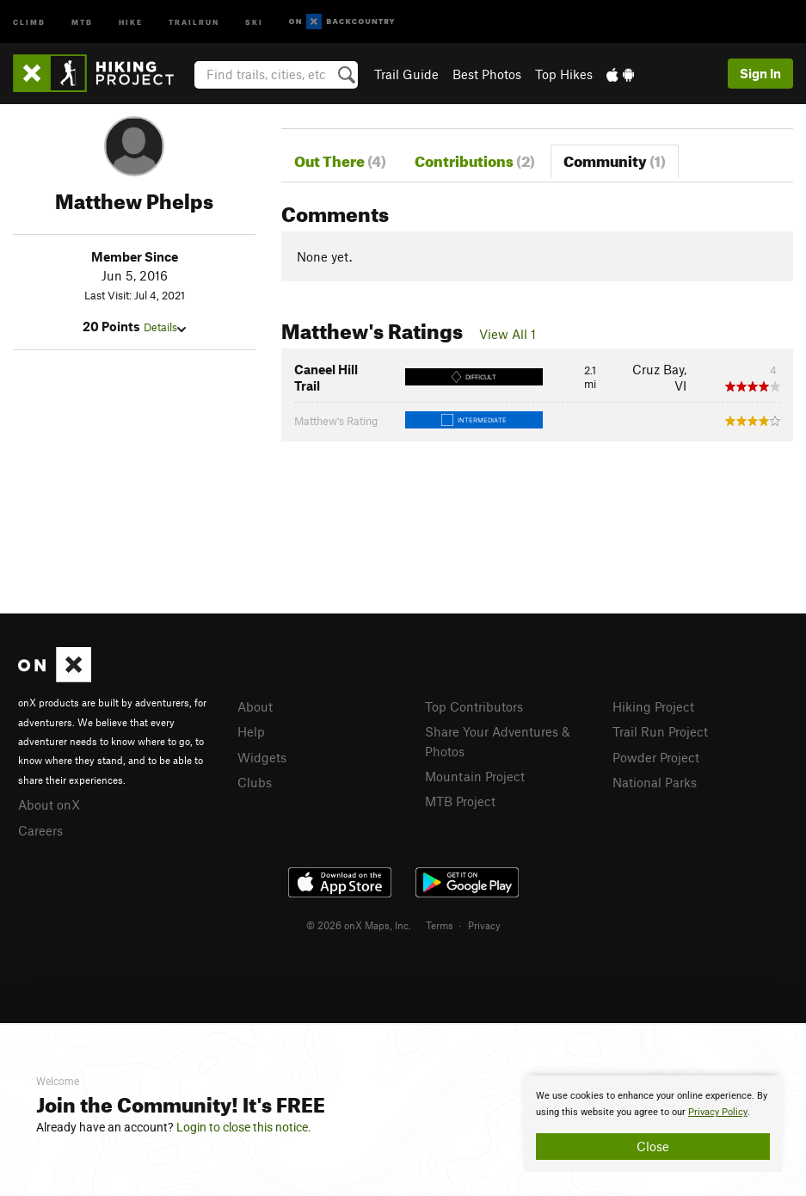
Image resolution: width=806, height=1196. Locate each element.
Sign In (760, 73)
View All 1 (507, 334)
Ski (254, 21)
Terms (439, 925)
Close (653, 1146)
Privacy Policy (718, 1112)
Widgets (261, 757)
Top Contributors (474, 706)
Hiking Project (653, 706)
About (255, 706)
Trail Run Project (660, 731)
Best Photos (486, 74)
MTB (82, 21)
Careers (40, 830)
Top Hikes (564, 74)
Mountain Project (475, 776)
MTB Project (460, 801)
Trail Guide (406, 74)
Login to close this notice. (243, 1127)
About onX (49, 804)
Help (251, 731)
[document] (653, 1124)
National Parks (654, 782)
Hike (131, 21)
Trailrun (194, 21)
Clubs (254, 782)
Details (165, 327)
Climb (29, 21)
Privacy (484, 925)
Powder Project (655, 757)
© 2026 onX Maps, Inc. (358, 925)
